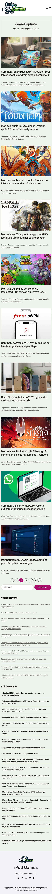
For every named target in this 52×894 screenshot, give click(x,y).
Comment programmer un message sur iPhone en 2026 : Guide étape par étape (25, 740)
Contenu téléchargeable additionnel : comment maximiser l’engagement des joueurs (24, 627)
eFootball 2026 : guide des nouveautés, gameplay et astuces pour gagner (23, 694)
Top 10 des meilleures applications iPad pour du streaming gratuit (25, 724)
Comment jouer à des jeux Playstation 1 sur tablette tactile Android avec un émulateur (25, 768)
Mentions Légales (22, 890)
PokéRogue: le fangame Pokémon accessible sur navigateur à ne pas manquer (25, 605)
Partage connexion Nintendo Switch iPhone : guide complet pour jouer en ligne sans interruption (24, 644)
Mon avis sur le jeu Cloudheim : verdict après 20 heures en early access (25, 777)
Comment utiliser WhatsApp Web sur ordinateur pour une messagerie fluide (23, 660)
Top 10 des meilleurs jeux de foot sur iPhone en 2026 (23, 748)
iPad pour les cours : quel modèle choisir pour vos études (25, 717)
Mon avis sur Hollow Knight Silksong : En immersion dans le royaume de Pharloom (25, 652)
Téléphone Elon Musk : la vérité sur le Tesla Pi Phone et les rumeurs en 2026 (25, 702)
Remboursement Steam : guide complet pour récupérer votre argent (25, 619)
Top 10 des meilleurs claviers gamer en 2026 (19, 612)
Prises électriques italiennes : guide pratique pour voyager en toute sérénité (25, 668)
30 (35, 580)
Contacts (33, 890)
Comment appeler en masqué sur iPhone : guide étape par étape (25, 732)
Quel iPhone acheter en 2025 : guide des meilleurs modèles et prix (26, 817)
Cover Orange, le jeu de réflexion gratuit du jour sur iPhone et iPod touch (25, 636)
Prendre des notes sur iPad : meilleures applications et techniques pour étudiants (24, 710)
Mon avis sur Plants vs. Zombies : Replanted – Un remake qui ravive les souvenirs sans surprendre (22, 292)
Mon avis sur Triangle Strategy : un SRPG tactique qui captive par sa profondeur (23, 793)
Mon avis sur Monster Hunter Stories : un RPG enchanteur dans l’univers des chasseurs (24, 183)
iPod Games (26, 867)
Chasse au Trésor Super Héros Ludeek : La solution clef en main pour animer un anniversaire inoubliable (25, 760)
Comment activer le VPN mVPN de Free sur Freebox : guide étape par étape (24, 676)
